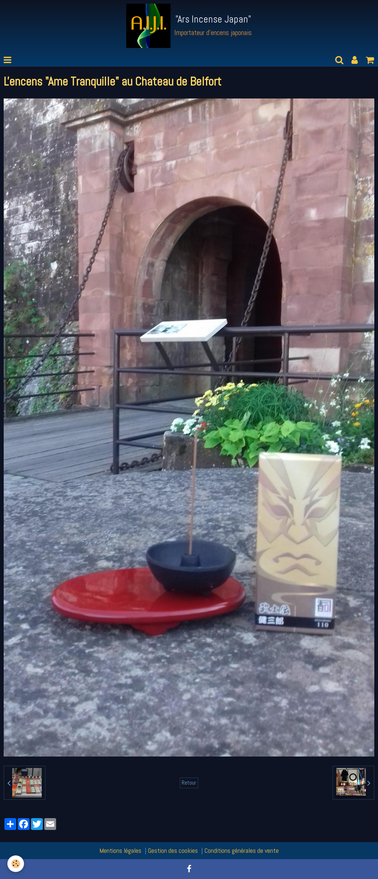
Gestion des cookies (173, 850)
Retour (189, 782)
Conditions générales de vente (242, 850)
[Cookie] (15, 863)
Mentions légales (120, 850)
